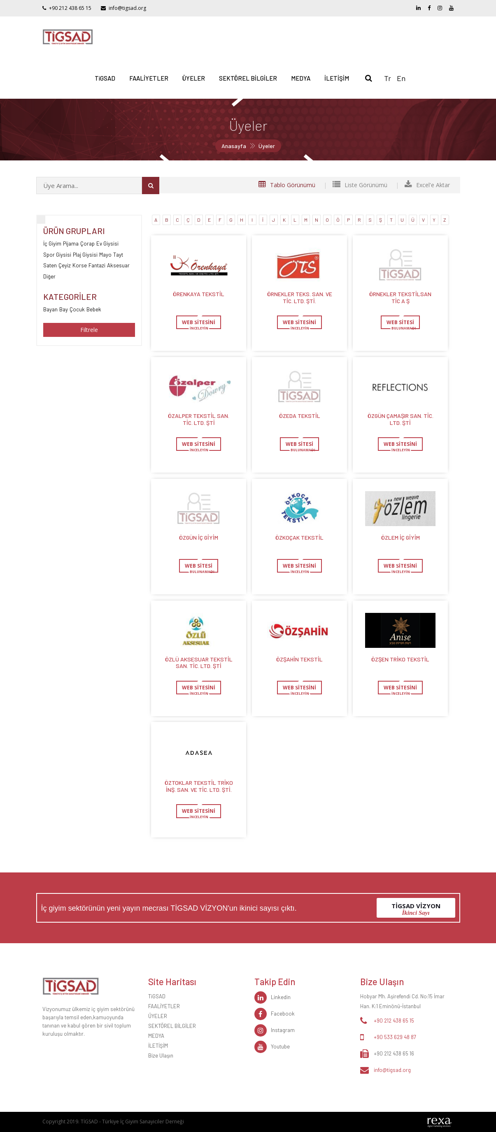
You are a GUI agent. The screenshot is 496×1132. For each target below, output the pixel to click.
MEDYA (300, 78)
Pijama (71, 243)
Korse (79, 265)
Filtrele (89, 330)
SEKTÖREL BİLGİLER (248, 78)
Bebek (93, 309)
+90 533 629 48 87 (395, 1037)
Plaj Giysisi (85, 254)
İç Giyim (52, 243)
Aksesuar (118, 265)
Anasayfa (233, 145)
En (401, 78)
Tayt (118, 254)
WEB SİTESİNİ (198, 322)
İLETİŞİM (336, 78)
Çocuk (77, 309)
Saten (50, 265)
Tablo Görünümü (286, 185)
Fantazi (96, 265)
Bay (63, 309)
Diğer (49, 276)
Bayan (50, 309)
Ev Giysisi (107, 243)
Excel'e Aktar (427, 185)
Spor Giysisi (57, 254)
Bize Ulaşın (160, 1055)
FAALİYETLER (148, 78)
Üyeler (266, 145)
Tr (387, 78)
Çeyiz (64, 265)
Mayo (105, 254)
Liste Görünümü (360, 185)
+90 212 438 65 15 (70, 8)
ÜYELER (193, 78)
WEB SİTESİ (400, 322)
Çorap (87, 243)
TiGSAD (105, 78)
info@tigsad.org (127, 8)
